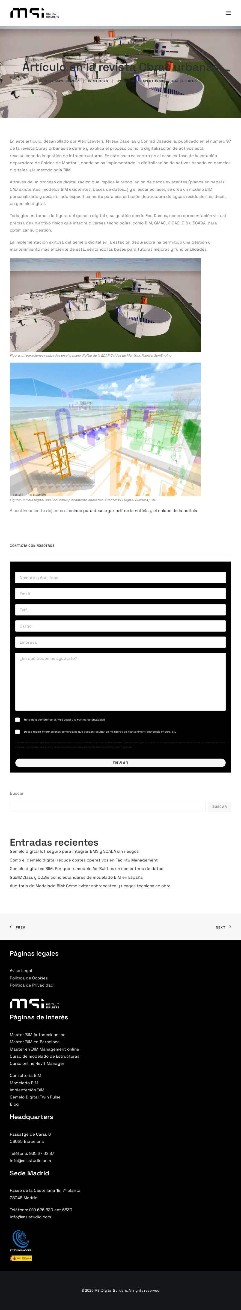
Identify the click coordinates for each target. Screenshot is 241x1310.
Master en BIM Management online (44, 1049)
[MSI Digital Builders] (34, 12)
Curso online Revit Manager (37, 1063)
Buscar (17, 793)
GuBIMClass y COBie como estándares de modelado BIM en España (76, 877)
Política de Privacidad (31, 985)
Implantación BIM (27, 1089)
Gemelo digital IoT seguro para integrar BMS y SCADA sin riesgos (74, 851)
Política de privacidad (91, 719)
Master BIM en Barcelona (35, 1041)
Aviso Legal (63, 719)
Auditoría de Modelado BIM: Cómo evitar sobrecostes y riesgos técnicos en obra (90, 885)
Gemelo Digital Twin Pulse (35, 1097)
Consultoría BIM (25, 1075)
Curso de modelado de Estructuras (44, 1056)
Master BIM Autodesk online (38, 1034)
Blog (14, 1104)
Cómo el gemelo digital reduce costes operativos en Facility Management (84, 860)
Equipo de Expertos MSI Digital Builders (159, 81)
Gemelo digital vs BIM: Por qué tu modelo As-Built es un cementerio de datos (86, 868)
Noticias (100, 81)
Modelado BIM (24, 1082)
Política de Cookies (29, 978)
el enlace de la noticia (175, 510)
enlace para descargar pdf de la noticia (109, 510)
